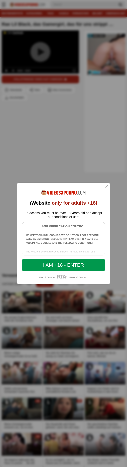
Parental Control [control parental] (77, 277)
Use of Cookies (47, 277)
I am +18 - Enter (63, 265)
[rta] (62, 278)
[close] (107, 186)
